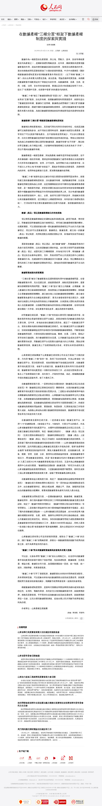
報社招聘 (30, 772)
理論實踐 (18, 25)
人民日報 (21, 759)
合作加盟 (50, 772)
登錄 (96, 19)
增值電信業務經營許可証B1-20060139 (48, 784)
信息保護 (84, 772)
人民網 (3, 25)
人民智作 (70, 759)
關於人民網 (22, 772)
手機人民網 (38, 759)
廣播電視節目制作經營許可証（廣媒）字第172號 (76, 784)
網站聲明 (71, 772)
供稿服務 (57, 772)
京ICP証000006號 (85, 787)
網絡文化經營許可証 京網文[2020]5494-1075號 (42, 787)
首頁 (2, 19)
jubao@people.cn (70, 776)
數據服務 (64, 772)
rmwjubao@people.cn (78, 780)
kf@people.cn (33, 780)
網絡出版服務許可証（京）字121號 (68, 787)
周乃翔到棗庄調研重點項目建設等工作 (34, 729)
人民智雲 (62, 759)
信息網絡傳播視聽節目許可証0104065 (15, 787)
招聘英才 (37, 772)
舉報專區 (53, 19)
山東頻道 (10, 25)
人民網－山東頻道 (61, 51)
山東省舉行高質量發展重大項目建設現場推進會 (38, 632)
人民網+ (29, 759)
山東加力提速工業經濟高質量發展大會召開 (36, 677)
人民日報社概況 (13, 772)
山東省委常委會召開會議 (29, 656)
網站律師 (77, 772)
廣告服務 (43, 772)
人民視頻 (54, 759)
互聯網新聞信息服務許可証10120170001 (23, 784)
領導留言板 (46, 759)
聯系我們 (91, 772)
